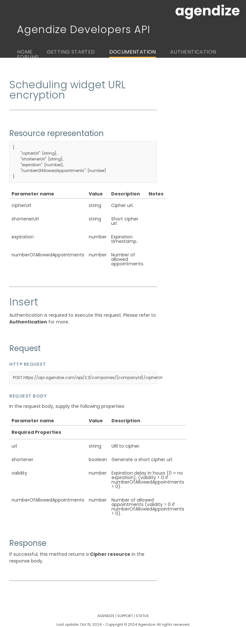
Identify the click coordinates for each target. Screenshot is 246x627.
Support (125, 615)
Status (142, 615)
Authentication (193, 52)
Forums (28, 57)
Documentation (132, 52)
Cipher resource (110, 554)
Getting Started (71, 52)
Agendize (105, 615)
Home (25, 52)
